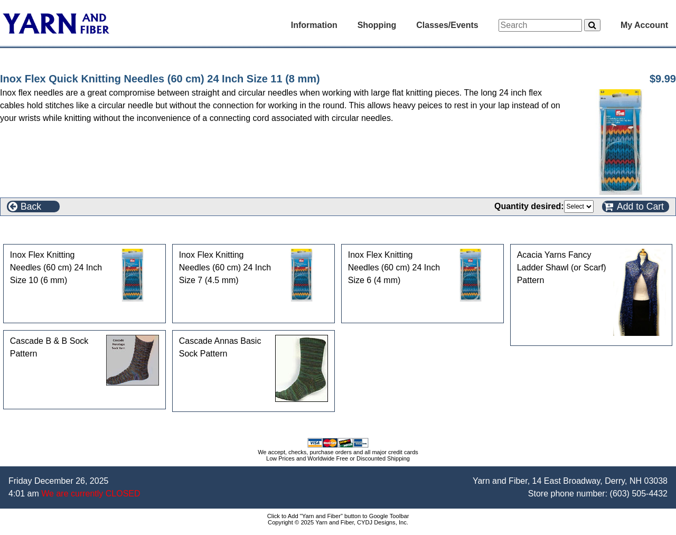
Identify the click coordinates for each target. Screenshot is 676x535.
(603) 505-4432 (639, 493)
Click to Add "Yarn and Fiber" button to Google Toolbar (338, 516)
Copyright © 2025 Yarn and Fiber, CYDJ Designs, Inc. (338, 522)
